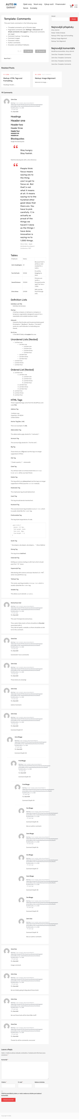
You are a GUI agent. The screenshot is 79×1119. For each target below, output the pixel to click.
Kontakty (33, 8)
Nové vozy (38, 4)
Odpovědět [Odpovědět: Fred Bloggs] (23, 772)
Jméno (4, 1082)
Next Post (7, 58)
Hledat (53, 16)
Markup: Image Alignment (45, 78)
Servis (25, 8)
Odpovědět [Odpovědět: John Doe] (15, 111)
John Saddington (16, 265)
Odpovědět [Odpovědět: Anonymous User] (15, 615)
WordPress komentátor (58, 51)
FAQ (15, 405)
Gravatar (41, 623)
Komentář (4, 1060)
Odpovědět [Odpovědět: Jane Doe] (15, 650)
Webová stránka (40, 1082)
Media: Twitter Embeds (58, 33)
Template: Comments (64, 54)
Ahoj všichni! (55, 30)
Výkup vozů (49, 4)
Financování (60, 4)
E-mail (20, 1082)
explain (28, 334)
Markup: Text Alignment (58, 41)
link (26, 426)
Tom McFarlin (15, 273)
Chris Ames (14, 291)
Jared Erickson (16, 282)
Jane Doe (54, 54)
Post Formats (14, 74)
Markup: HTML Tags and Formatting (62, 35)
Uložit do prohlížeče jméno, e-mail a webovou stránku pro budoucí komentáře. (21, 1094)
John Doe (54, 58)
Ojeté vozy (27, 4)
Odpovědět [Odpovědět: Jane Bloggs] (19, 749)
